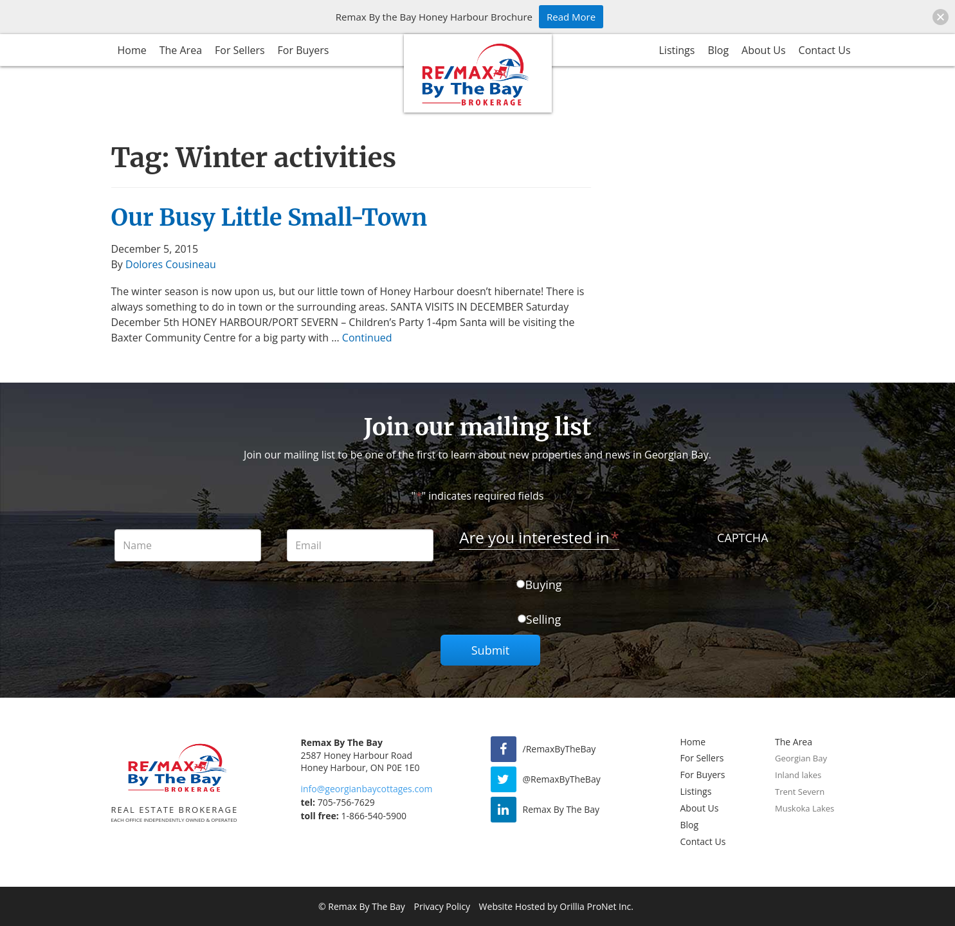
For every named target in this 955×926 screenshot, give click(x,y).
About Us (763, 50)
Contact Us (825, 50)
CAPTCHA (742, 537)
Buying (543, 584)
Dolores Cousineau (170, 264)
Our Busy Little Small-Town (269, 217)
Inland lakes (798, 775)
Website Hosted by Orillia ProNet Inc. (556, 906)
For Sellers (240, 50)
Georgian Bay (801, 758)
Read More (571, 16)
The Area (180, 50)
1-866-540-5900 (353, 816)
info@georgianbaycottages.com (367, 789)
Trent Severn (799, 791)
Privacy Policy (442, 906)
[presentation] (743, 575)
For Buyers (303, 50)
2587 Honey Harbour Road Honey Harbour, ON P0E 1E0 (360, 761)
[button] (940, 17)
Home (132, 50)
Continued (367, 338)
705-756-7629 (338, 802)
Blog (718, 50)
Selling (543, 619)
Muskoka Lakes (804, 808)
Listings (677, 50)
